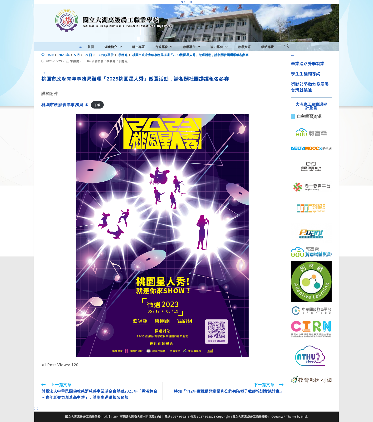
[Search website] (286, 46)
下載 (97, 105)
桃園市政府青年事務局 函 (65, 104)
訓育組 (123, 61)
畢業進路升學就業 (307, 63)
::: (191, 2)
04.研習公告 (95, 61)
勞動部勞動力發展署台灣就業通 (310, 87)
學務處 (74, 61)
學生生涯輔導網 (305, 73)
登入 (183, 2)
